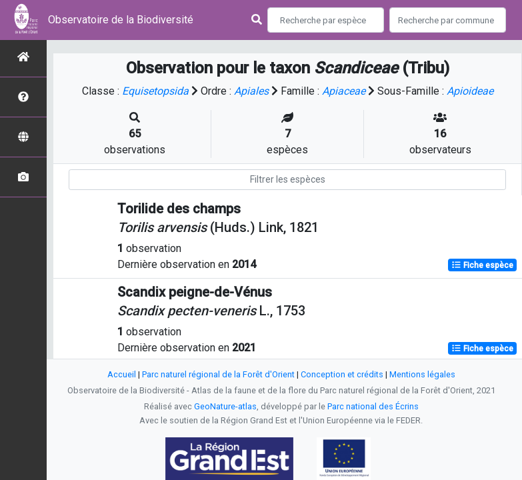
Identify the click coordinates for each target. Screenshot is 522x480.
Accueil (121, 374)
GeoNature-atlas (225, 406)
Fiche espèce (482, 265)
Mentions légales (422, 374)
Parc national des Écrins (373, 406)
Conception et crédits (342, 374)
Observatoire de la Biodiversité (120, 19)
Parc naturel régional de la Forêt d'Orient (218, 374)
